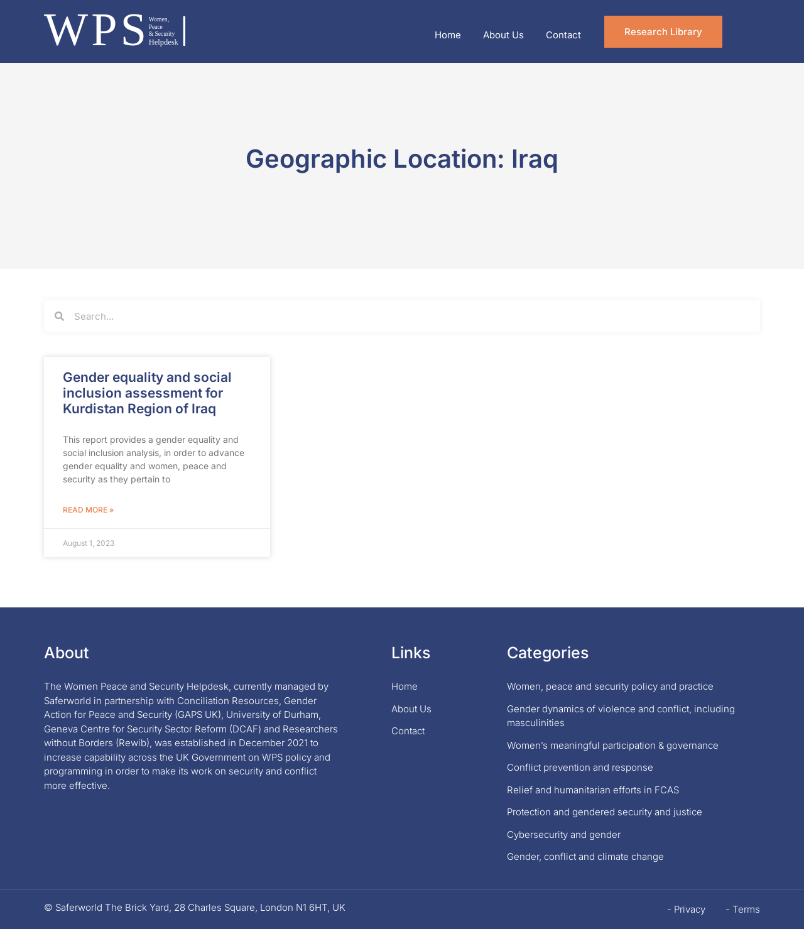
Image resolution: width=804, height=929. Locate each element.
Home (448, 35)
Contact (563, 35)
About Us (503, 35)
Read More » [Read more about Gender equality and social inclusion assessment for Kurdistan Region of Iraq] (88, 509)
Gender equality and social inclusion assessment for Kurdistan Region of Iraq (147, 392)
